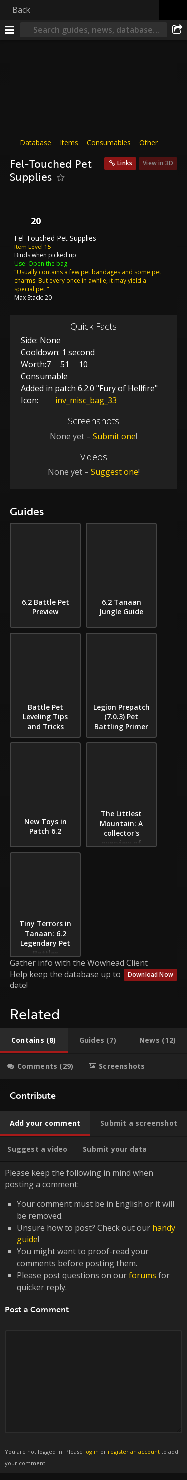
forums (142, 1275)
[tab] (34, 1040)
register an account (134, 1451)
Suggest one (114, 471)
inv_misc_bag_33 (78, 400)
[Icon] (26, 211)
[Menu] (10, 30)
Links (124, 163)
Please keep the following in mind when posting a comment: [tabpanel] (93, 1317)
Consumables (109, 142)
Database (35, 142)
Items (69, 142)
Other (148, 142)
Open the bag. (48, 263)
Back (21, 9)
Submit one (114, 436)
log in (91, 1451)
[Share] (177, 30)
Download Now (150, 974)
